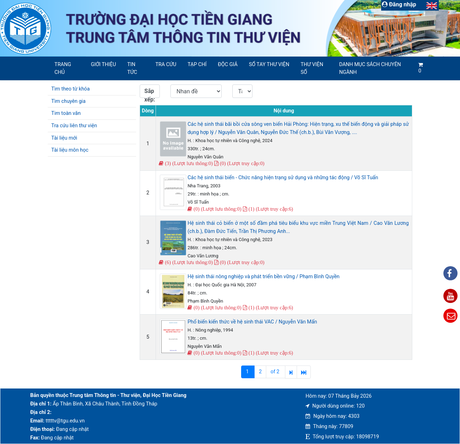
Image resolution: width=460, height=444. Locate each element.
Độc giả (228, 65)
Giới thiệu (103, 65)
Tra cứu (165, 65)
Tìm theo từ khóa (70, 89)
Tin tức (132, 68)
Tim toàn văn (66, 113)
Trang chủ (62, 68)
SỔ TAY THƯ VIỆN (269, 65)
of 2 (275, 372)
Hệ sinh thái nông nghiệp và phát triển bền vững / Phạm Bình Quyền (263, 277)
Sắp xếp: (149, 93)
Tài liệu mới (64, 138)
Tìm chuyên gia (68, 101)
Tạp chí (197, 65)
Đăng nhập (399, 4)
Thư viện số (312, 68)
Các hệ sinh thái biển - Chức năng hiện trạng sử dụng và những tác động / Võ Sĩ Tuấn (282, 178)
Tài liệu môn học (69, 150)
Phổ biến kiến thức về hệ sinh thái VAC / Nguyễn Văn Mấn (252, 322)
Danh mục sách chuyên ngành (370, 68)
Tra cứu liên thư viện (74, 126)
